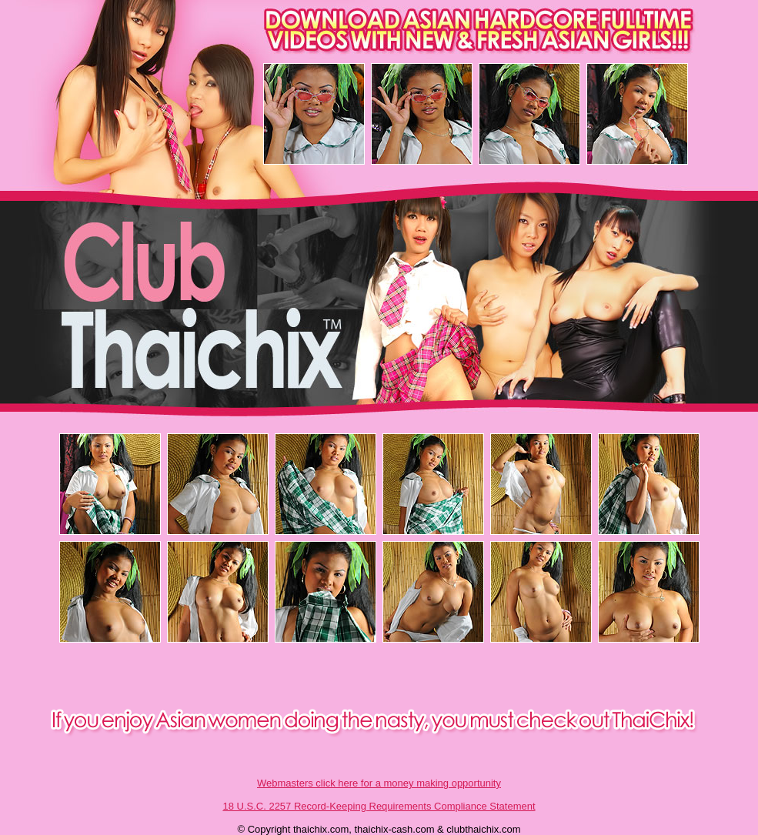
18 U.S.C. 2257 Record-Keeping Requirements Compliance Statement (378, 806)
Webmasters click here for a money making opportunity (379, 783)
